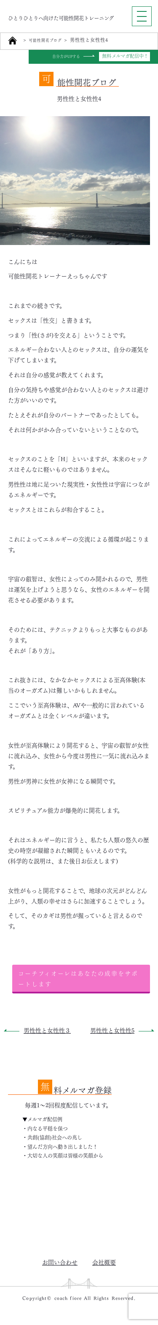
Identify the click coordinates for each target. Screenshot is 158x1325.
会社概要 (104, 1261)
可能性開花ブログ (49, 40)
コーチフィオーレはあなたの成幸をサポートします (78, 978)
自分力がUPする (63, 56)
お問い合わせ (60, 1261)
